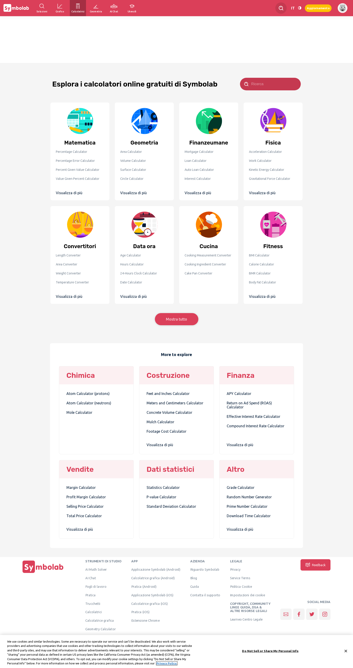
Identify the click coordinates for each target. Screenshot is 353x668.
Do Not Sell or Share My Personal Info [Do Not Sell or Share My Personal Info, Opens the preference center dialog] (270, 650)
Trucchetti (92, 603)
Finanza (240, 375)
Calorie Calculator (261, 264)
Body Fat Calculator (262, 282)
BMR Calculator (260, 273)
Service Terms (240, 578)
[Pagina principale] (43, 573)
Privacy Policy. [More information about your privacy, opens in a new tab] (166, 663)
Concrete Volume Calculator (169, 412)
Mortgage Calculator (199, 152)
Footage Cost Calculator (166, 431)
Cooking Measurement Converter (208, 255)
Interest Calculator (198, 178)
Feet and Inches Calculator (168, 394)
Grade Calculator (240, 487)
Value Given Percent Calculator (77, 178)
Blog (193, 578)
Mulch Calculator (160, 422)
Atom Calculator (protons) (88, 394)
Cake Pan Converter (198, 273)
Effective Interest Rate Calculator (253, 416)
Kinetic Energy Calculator (266, 169)
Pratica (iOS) (140, 612)
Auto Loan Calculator (199, 169)
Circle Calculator (131, 178)
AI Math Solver (96, 569)
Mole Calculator (79, 412)
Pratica (90, 595)
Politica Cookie (241, 586)
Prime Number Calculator (247, 506)
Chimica (80, 375)
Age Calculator (130, 255)
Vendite (80, 469)
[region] (176, 651)
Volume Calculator (133, 161)
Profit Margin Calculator (86, 497)
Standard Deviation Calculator (171, 506)
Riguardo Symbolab (204, 569)
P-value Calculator (161, 497)
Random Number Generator (249, 497)
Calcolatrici (93, 612)
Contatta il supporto (205, 595)
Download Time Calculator (249, 516)
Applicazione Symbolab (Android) (156, 569)
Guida (194, 586)
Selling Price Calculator (85, 506)
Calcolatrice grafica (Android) (153, 578)
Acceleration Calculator (265, 152)
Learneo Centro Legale (246, 619)
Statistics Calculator (163, 487)
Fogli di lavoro (95, 586)
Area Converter (66, 264)
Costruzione (168, 375)
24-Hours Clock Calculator (138, 273)
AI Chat (90, 578)
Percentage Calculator (71, 152)
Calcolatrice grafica (99, 620)
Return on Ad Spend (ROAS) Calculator (249, 405)
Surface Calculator (133, 169)
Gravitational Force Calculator (269, 178)
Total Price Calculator (84, 516)
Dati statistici (170, 469)
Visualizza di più (69, 193)
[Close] (346, 651)
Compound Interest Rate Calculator (255, 426)
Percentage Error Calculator (75, 161)
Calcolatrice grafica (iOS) (149, 603)
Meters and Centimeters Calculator (175, 403)
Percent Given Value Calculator (77, 169)
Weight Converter (68, 273)
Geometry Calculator (100, 629)
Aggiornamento (318, 8)
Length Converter (68, 255)
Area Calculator (131, 152)
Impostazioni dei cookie (247, 595)
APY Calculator (239, 394)
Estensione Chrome (145, 620)
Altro (235, 469)
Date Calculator (131, 282)
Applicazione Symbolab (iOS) (152, 595)
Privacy (235, 569)
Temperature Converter (72, 282)
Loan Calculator (195, 161)
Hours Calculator (132, 264)
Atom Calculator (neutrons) (88, 403)
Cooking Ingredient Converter (205, 264)
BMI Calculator (259, 255)
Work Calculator (260, 161)
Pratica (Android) (144, 586)
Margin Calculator (81, 487)
